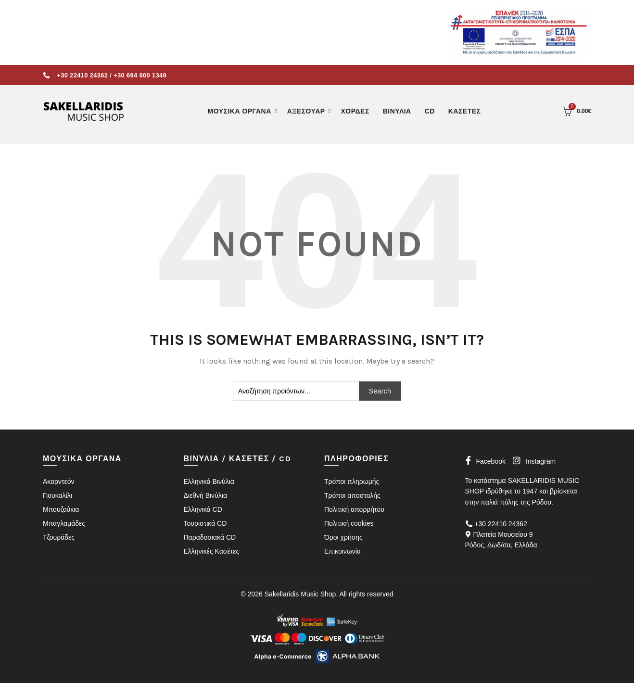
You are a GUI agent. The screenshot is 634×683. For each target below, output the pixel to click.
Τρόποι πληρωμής (351, 481)
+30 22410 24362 (82, 75)
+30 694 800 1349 (140, 75)
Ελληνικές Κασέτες (212, 551)
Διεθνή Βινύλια (205, 495)
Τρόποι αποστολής (352, 495)
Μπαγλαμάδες (64, 523)
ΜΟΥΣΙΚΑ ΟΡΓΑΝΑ (239, 111)
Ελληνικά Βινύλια (209, 481)
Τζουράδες (59, 537)
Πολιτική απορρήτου (354, 509)
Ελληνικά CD (203, 509)
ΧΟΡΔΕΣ (355, 111)
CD (430, 111)
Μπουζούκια (61, 509)
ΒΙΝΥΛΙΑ (397, 111)
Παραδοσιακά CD (210, 537)
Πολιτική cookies (349, 523)
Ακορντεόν (58, 481)
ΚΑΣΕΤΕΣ (464, 111)
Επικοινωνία (342, 551)
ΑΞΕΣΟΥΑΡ (306, 111)
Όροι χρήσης (343, 537)
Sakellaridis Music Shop (300, 594)
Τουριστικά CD (205, 523)
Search (380, 391)
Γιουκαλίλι (57, 495)
